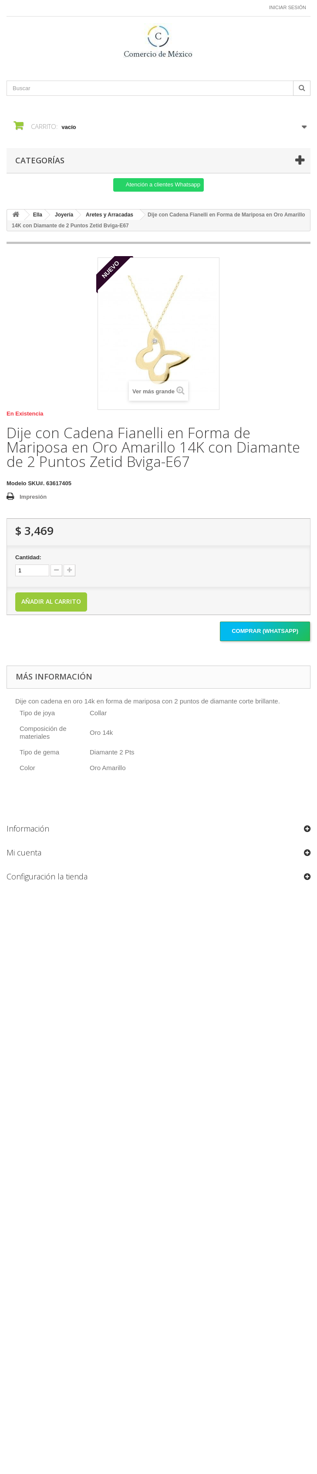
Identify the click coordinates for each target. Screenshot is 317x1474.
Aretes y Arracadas (109, 215)
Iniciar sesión (287, 7)
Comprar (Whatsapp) (265, 631)
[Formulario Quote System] (158, 1159)
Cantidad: (28, 557)
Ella (37, 215)
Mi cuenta (24, 852)
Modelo (17, 483)
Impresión (33, 497)
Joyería (64, 215)
